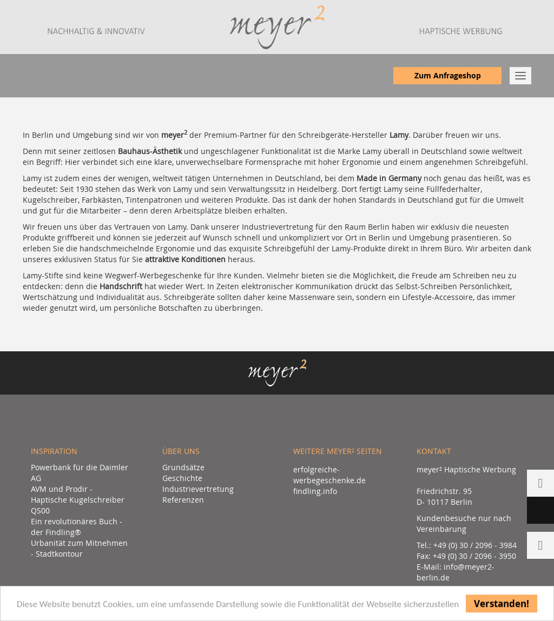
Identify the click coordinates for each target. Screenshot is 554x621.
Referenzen (183, 500)
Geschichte (182, 478)
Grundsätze (183, 467)
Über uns (181, 451)
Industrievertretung (198, 489)
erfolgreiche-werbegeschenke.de (329, 474)
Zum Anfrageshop (447, 75)
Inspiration (54, 451)
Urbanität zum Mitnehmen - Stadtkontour (79, 548)
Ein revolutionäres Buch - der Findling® (76, 526)
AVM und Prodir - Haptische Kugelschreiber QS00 (77, 500)
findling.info (315, 491)
